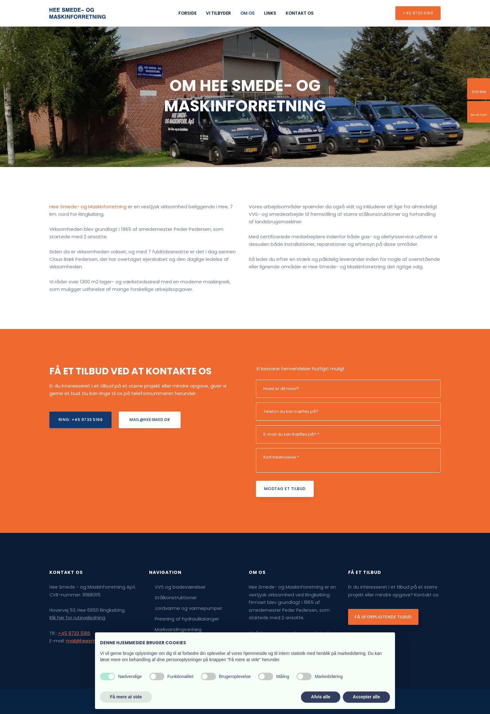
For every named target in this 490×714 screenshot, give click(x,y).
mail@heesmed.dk (87, 641)
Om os (247, 13)
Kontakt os (300, 13)
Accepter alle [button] (366, 696)
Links (270, 13)
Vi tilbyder (218, 13)
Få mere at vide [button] (126, 696)
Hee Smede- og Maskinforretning (88, 206)
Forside (187, 13)
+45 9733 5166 (74, 633)
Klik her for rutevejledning (77, 618)
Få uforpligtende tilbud (383, 617)
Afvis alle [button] (320, 696)
